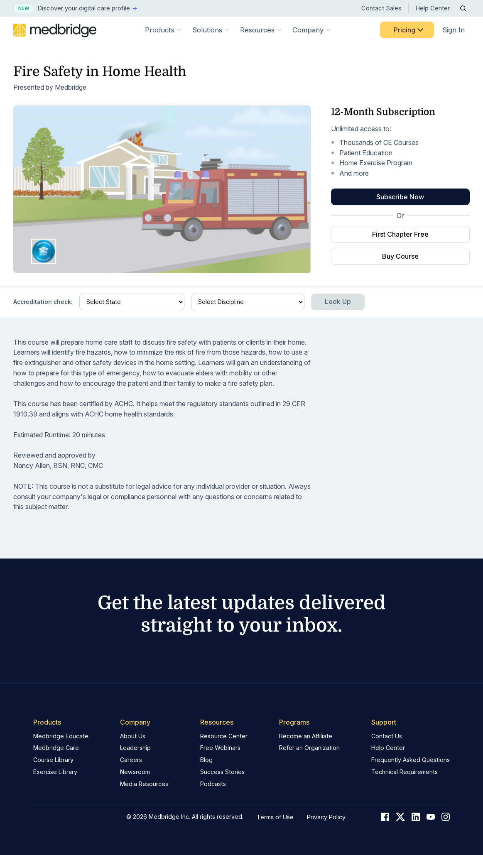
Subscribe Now (400, 197)
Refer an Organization (309, 747)
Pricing (409, 30)
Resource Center (224, 736)
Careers (131, 759)
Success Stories (222, 771)
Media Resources (144, 783)
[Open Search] (463, 8)
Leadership (135, 747)
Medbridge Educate (60, 736)
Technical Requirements (404, 771)
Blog (206, 759)
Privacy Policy (326, 817)
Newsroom (135, 771)
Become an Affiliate (305, 736)
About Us (132, 736)
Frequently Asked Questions (410, 759)
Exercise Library (55, 771)
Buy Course (400, 256)
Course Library (53, 759)
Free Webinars (220, 747)
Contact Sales (381, 8)
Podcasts (213, 783)
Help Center (432, 8)
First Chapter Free (400, 234)
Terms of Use (275, 817)
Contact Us (386, 736)
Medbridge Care (56, 747)
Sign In (453, 30)
